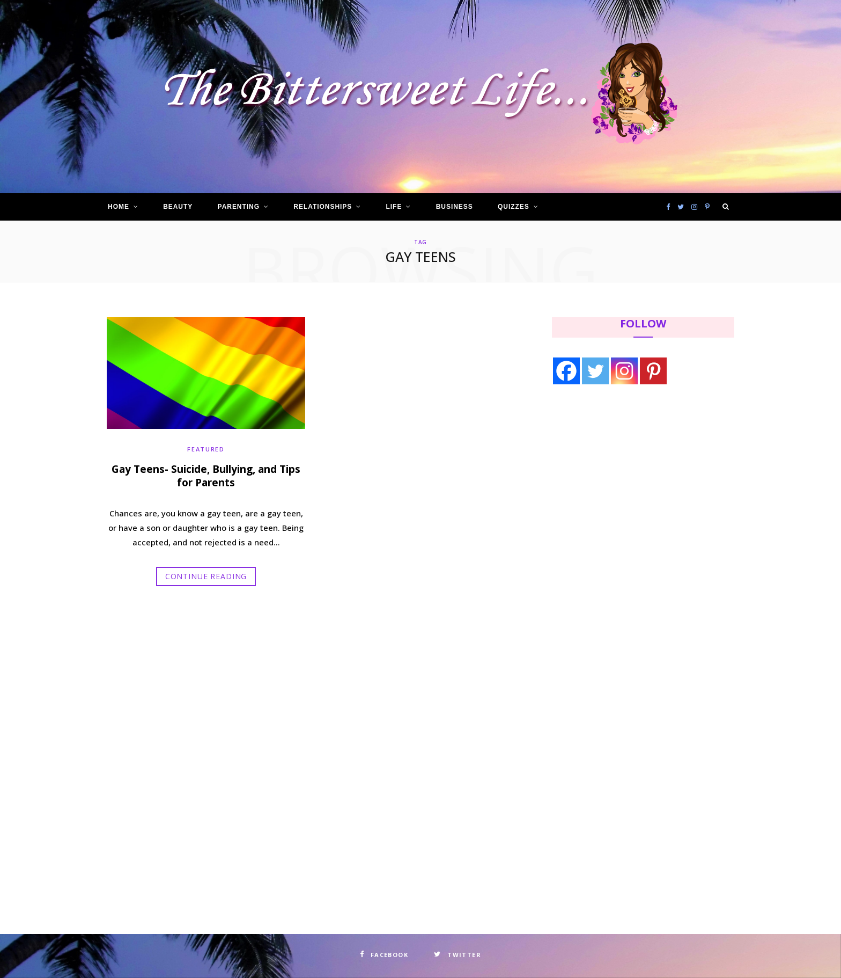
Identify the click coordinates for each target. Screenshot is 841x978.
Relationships (322, 206)
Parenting (239, 206)
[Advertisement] (619, 481)
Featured (205, 449)
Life (394, 206)
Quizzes (513, 206)
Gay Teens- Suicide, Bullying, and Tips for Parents (206, 476)
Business (454, 206)
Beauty (178, 206)
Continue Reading (206, 576)
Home (118, 206)
